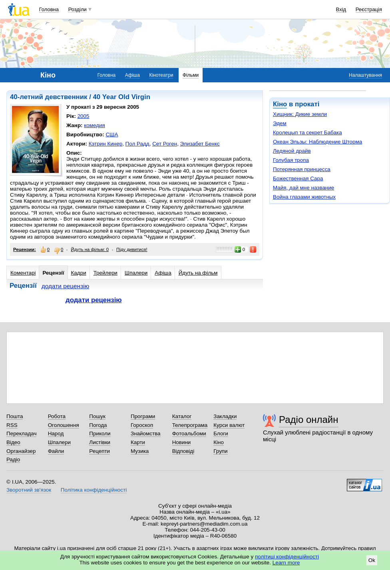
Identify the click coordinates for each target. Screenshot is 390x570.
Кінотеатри (161, 75)
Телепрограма (190, 425)
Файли (56, 451)
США (111, 135)
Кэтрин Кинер (105, 144)
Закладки (225, 416)
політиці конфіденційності (287, 557)
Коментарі (23, 273)
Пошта (14, 416)
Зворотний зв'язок (28, 490)
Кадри (78, 273)
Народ (56, 433)
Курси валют (229, 425)
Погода (98, 425)
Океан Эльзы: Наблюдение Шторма (317, 142)
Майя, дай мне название (303, 188)
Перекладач (21, 433)
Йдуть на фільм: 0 (90, 249)
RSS (12, 425)
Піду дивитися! (131, 249)
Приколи (99, 433)
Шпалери (136, 273)
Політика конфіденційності (94, 490)
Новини (181, 442)
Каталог (182, 416)
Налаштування (365, 75)
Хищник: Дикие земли (300, 114)
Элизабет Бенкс (200, 144)
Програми (143, 416)
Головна (49, 9)
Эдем (280, 123)
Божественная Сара (298, 178)
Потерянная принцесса (301, 169)
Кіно (280, 104)
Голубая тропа (291, 160)
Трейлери (105, 273)
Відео (13, 442)
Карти (138, 442)
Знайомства (146, 433)
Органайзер (21, 451)
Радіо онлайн (308, 419)
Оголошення (63, 425)
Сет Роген (164, 144)
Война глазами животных (304, 197)
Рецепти (99, 451)
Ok (371, 560)
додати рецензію (66, 286)
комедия (94, 125)
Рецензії (53, 273)
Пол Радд (137, 144)
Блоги (220, 433)
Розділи (77, 9)
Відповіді (183, 451)
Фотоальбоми (189, 433)
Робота (57, 416)
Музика (140, 451)
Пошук (97, 416)
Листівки (99, 442)
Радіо (13, 459)
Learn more (286, 563)
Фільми (191, 75)
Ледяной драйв (292, 151)
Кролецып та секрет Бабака (307, 133)
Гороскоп (142, 425)
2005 (84, 116)
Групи (220, 451)
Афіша (132, 75)
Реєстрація (369, 9)
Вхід (341, 9)
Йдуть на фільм (198, 273)
